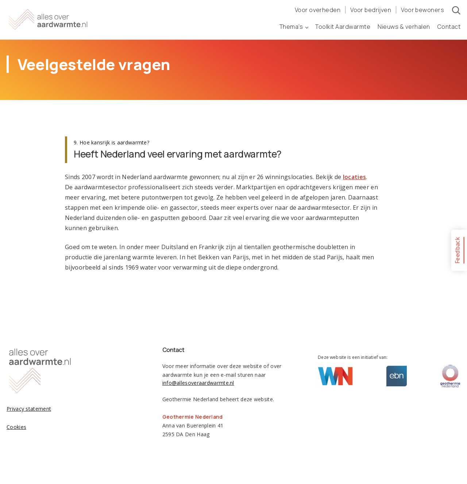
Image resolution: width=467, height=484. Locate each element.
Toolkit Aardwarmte (342, 27)
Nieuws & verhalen (404, 27)
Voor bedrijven (370, 9)
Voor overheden (317, 9)
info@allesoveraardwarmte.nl (198, 382)
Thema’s (293, 26)
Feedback (457, 250)
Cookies (16, 426)
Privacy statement (29, 408)
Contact (449, 27)
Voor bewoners (422, 9)
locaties (354, 177)
